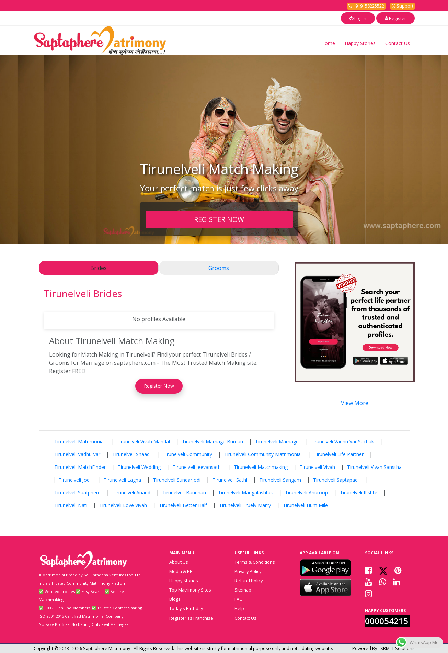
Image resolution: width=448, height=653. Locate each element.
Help (239, 608)
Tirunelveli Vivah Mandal (143, 441)
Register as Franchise (191, 618)
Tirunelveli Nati (70, 505)
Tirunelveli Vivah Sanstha (374, 467)
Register (395, 18)
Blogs (175, 599)
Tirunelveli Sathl (229, 479)
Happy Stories (360, 43)
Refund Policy (248, 580)
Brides (98, 268)
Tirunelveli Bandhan (184, 492)
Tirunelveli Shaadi (131, 454)
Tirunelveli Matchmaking (261, 467)
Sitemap (242, 590)
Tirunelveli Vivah (317, 467)
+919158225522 (366, 6)
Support (402, 6)
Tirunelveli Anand (131, 492)
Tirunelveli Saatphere (77, 492)
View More (354, 403)
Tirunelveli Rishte (358, 492)
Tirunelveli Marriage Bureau (212, 441)
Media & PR (181, 571)
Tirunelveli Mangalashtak (245, 492)
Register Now (159, 386)
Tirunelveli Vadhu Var (77, 454)
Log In (357, 18)
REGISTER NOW (219, 219)
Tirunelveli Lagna (122, 479)
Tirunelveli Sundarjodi (176, 479)
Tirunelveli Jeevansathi (197, 467)
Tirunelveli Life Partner (339, 454)
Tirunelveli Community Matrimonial (263, 454)
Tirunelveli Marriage (277, 441)
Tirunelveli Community (187, 454)
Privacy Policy (247, 571)
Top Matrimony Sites (190, 590)
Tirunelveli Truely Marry (245, 505)
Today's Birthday (186, 608)
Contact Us (397, 43)
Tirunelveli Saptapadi (336, 479)
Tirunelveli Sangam (280, 479)
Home (328, 43)
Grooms (218, 268)
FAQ (238, 599)
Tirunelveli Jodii (75, 479)
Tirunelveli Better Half (183, 505)
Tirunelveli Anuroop (306, 492)
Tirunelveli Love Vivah (123, 505)
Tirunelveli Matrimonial (79, 441)
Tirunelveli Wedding (139, 467)
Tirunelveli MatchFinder (80, 467)
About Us (178, 562)
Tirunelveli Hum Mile (305, 505)
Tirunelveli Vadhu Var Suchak (342, 441)
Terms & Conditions (254, 562)
